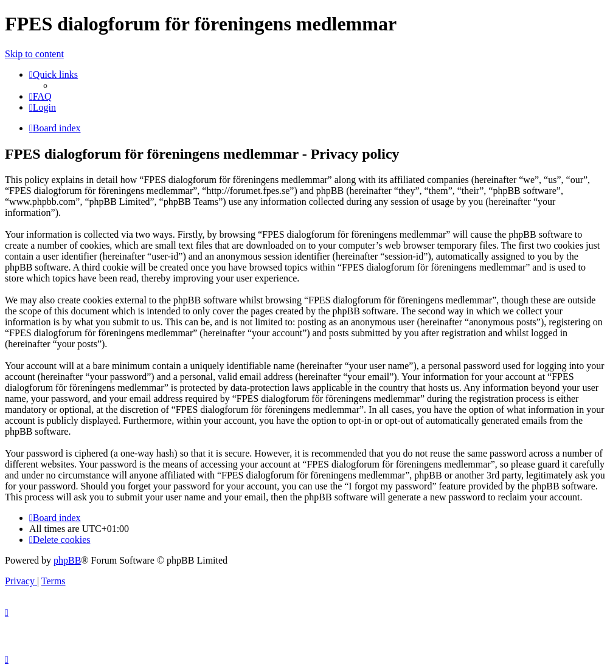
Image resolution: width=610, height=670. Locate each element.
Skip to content (34, 54)
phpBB (67, 560)
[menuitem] (40, 96)
